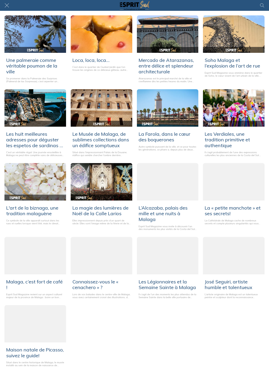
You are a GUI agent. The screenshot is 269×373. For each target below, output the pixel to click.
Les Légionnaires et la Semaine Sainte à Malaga (167, 284)
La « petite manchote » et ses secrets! (233, 210)
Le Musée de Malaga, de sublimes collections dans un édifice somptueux (100, 139)
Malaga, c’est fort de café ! (34, 284)
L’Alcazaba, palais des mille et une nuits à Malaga (163, 213)
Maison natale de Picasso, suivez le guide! (35, 352)
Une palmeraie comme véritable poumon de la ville (31, 66)
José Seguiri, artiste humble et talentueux (228, 284)
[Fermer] (7, 5)
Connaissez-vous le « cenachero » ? (95, 284)
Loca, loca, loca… (90, 60)
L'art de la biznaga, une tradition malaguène (32, 210)
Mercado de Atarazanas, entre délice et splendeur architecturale (166, 66)
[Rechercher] (262, 5)
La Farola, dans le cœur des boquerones (164, 137)
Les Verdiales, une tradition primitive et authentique (227, 139)
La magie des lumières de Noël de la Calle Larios (100, 210)
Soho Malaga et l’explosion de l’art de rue (232, 63)
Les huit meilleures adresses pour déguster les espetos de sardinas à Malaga (34, 139)
